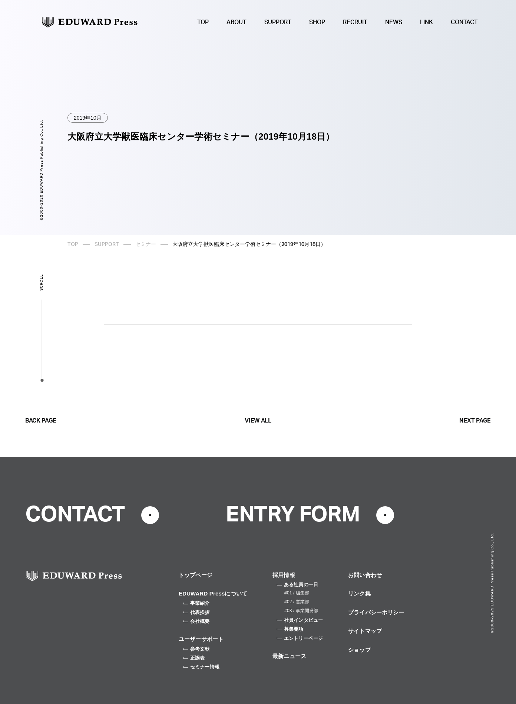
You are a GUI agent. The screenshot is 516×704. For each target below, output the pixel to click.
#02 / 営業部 (296, 601)
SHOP (317, 22)
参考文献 (196, 649)
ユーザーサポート (201, 639)
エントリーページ (300, 638)
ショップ (359, 650)
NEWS (393, 22)
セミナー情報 (201, 667)
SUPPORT (277, 22)
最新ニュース (289, 656)
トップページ (195, 575)
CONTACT (464, 22)
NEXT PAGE (475, 421)
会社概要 (196, 621)
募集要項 (290, 629)
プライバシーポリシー (376, 612)
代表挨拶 (196, 612)
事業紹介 (196, 603)
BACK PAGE (40, 421)
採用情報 (283, 575)
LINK (426, 22)
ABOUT (236, 22)
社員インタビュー (300, 620)
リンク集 (359, 593)
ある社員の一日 (297, 584)
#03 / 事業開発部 (301, 610)
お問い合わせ (365, 575)
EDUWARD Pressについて (213, 593)
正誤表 (194, 658)
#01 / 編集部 (296, 592)
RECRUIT (355, 22)
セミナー (145, 244)
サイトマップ (365, 631)
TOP (203, 22)
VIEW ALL (258, 421)
